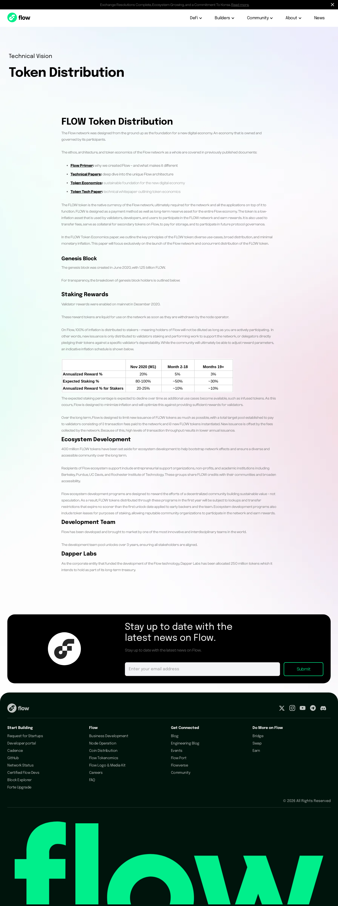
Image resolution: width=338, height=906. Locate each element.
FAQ (92, 780)
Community (180, 773)
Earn (256, 751)
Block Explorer (19, 780)
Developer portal (21, 743)
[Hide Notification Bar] (332, 4)
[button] (196, 18)
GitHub (13, 758)
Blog (175, 736)
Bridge (258, 736)
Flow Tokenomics (103, 758)
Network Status (20, 765)
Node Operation (102, 743)
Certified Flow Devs (23, 773)
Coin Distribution (103, 751)
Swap (257, 743)
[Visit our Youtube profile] (302, 709)
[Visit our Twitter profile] (282, 709)
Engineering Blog (185, 743)
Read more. (240, 5)
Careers (96, 773)
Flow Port (179, 758)
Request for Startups (25, 736)
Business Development (108, 736)
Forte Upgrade (19, 787)
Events (176, 751)
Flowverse (179, 765)
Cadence (15, 751)
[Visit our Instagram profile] (292, 709)
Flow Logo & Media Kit (107, 765)
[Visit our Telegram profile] (313, 709)
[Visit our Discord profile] (323, 709)
